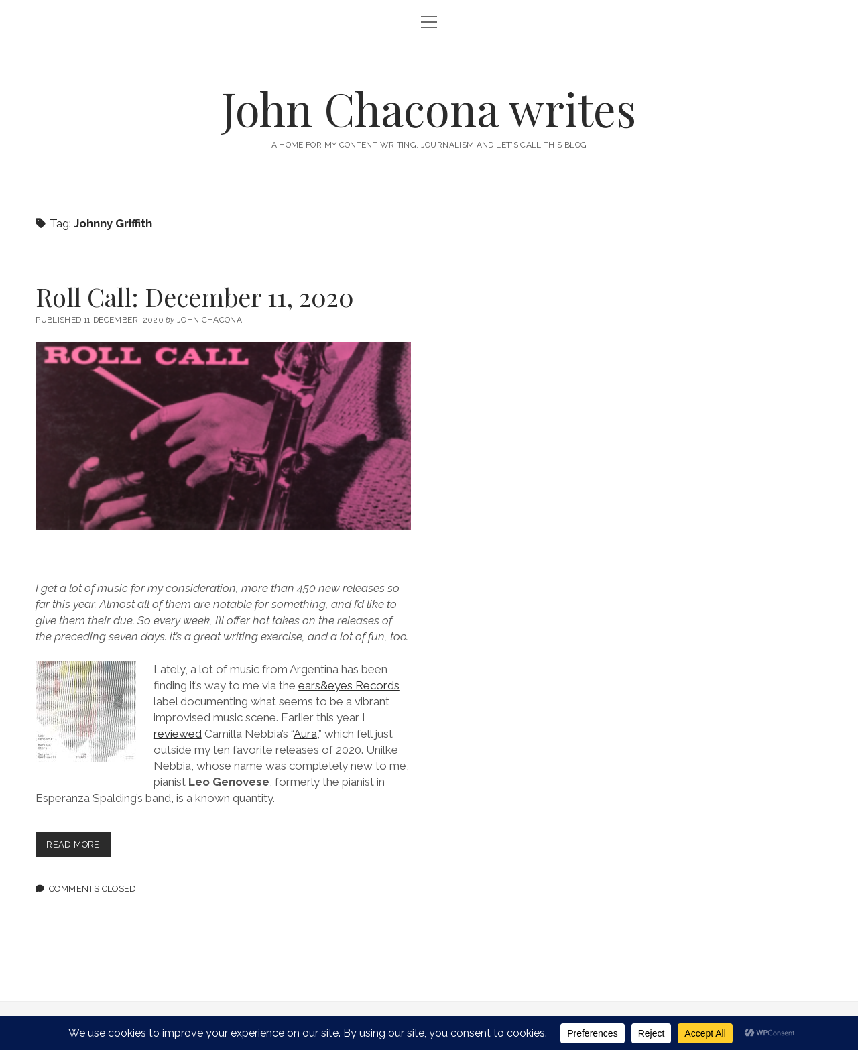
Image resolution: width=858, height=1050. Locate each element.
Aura (305, 733)
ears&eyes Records (349, 685)
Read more (78, 847)
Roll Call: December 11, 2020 (195, 297)
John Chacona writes (429, 108)
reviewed (178, 733)
